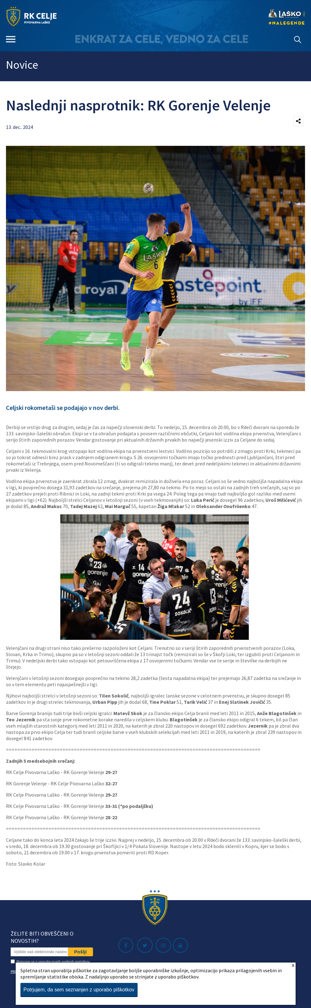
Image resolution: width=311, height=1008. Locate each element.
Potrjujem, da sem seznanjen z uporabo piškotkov (79, 989)
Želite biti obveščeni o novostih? (42, 937)
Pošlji (80, 951)
